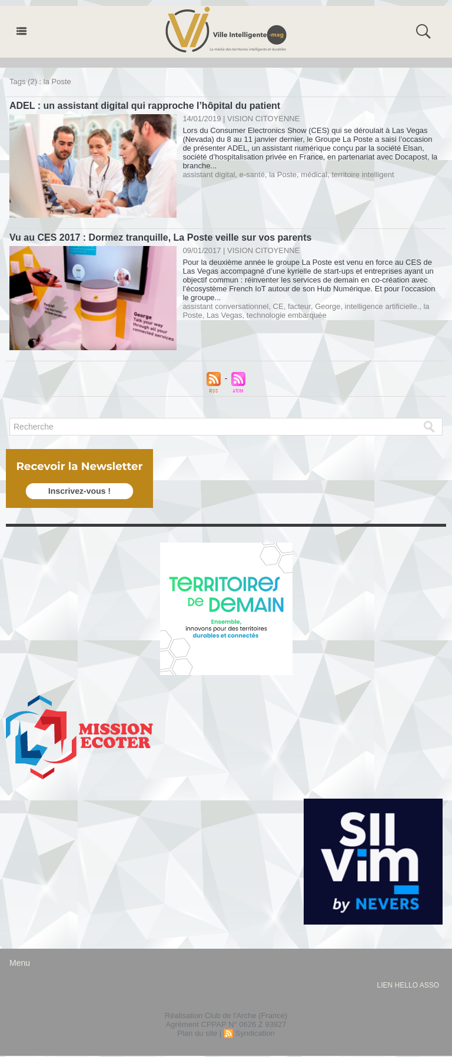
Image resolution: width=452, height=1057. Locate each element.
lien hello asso (408, 985)
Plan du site (197, 1033)
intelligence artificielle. (382, 306)
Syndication (254, 1033)
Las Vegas (224, 315)
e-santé (252, 174)
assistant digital (208, 174)
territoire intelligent (362, 174)
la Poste (283, 174)
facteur (299, 306)
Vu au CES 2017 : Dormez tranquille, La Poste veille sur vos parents (160, 237)
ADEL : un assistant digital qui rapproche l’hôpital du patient (144, 106)
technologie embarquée (287, 315)
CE (278, 306)
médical (314, 174)
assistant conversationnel (225, 306)
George (327, 306)
